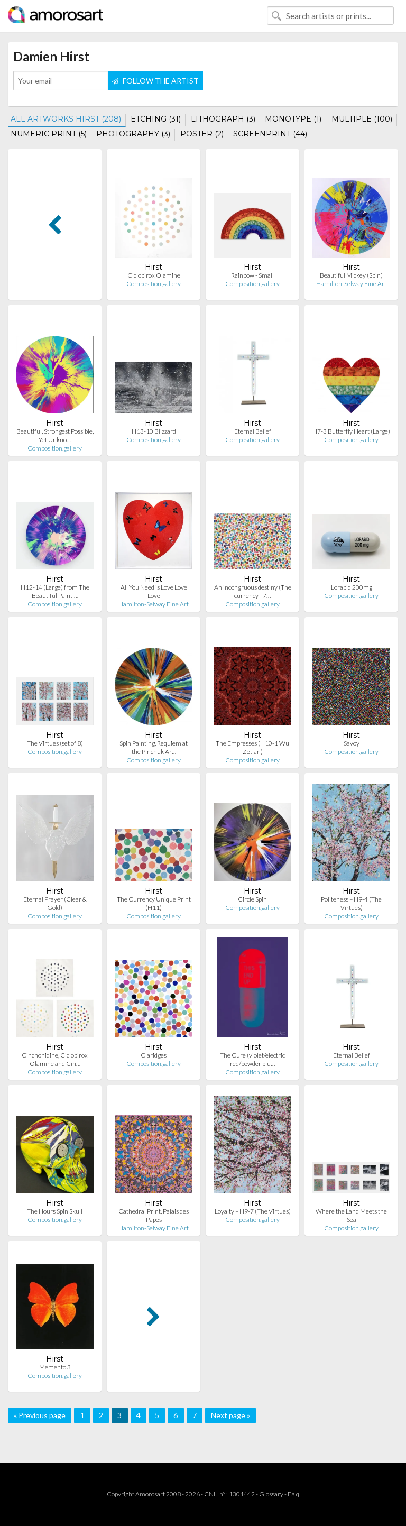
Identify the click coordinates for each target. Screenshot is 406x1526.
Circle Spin (252, 899)
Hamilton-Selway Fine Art (351, 284)
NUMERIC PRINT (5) (49, 134)
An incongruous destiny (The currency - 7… (252, 591)
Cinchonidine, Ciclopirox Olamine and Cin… (55, 1059)
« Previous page (40, 1415)
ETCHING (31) (156, 119)
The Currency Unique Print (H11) (154, 903)
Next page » (230, 1415)
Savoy (351, 743)
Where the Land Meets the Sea (351, 1215)
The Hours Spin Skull (54, 1211)
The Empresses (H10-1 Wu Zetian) (252, 747)
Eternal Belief (252, 431)
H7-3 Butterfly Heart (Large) (351, 431)
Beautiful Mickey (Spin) (351, 275)
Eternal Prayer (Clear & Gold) (55, 903)
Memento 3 (55, 1367)
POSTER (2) (202, 134)
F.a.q (293, 1494)
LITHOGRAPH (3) (223, 119)
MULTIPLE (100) (361, 119)
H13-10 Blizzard (154, 431)
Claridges (154, 1055)
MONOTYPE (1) (293, 119)
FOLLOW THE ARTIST (155, 80)
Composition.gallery (153, 284)
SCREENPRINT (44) (270, 134)
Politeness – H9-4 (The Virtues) (351, 903)
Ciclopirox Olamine (153, 275)
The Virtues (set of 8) (55, 743)
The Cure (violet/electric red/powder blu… (252, 1059)
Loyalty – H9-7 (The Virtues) (253, 1211)
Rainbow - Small (252, 275)
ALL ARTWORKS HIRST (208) (66, 119)
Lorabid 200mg (351, 587)
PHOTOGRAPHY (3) (133, 134)
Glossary (271, 1494)
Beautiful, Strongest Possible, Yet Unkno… (55, 435)
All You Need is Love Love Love (154, 591)
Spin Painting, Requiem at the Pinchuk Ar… (153, 747)
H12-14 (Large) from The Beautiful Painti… (55, 591)
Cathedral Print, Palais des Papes (153, 1215)
